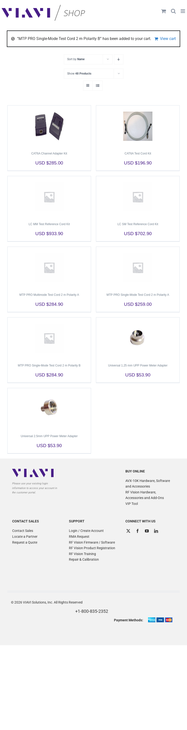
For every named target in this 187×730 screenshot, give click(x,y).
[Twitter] (128, 531)
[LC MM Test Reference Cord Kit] (49, 197)
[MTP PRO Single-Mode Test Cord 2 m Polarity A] (137, 267)
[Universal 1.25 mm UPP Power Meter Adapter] (137, 338)
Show (79, 73)
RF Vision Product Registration (92, 548)
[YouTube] (146, 531)
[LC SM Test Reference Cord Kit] (137, 197)
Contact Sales (22, 531)
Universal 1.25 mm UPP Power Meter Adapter (138, 365)
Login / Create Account (86, 531)
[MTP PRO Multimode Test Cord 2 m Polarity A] (49, 267)
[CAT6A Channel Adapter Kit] (49, 126)
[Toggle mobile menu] (183, 11)
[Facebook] (137, 531)
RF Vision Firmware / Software (92, 542)
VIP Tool (131, 504)
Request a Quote (24, 542)
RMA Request (79, 536)
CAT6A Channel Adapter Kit (49, 153)
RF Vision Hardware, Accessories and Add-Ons (144, 495)
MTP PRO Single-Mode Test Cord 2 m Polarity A (138, 295)
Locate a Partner (24, 536)
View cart (168, 38)
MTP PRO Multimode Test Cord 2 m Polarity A (49, 295)
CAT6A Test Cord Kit (138, 153)
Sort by (75, 59)
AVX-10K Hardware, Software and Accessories (147, 484)
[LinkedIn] (156, 531)
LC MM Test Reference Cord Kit (49, 224)
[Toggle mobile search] (173, 11)
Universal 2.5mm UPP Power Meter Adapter (49, 436)
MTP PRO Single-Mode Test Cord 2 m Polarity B (49, 365)
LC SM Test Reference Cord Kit (137, 224)
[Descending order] (118, 59)
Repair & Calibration (84, 559)
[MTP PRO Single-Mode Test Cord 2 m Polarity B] (49, 338)
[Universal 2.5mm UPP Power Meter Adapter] (49, 409)
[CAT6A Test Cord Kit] (137, 126)
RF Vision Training (82, 554)
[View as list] (97, 85)
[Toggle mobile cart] (163, 11)
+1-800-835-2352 (91, 611)
